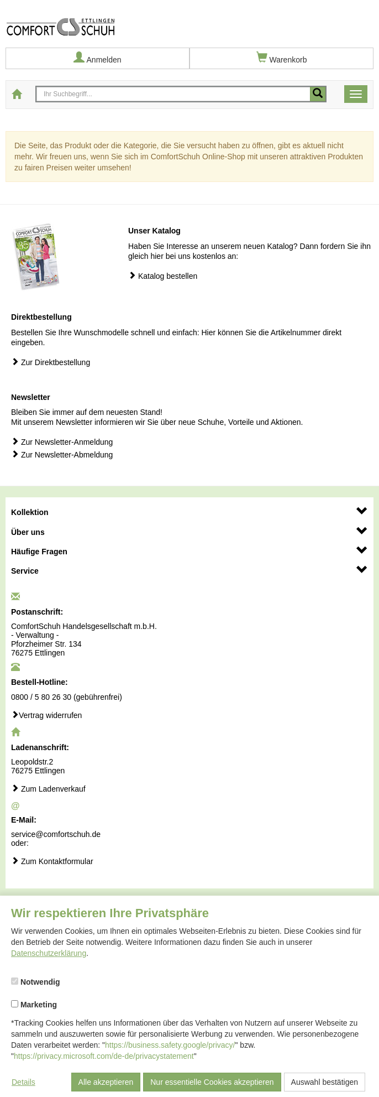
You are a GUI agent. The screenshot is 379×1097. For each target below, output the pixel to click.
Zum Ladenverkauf (48, 788)
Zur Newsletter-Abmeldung (62, 454)
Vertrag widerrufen (46, 715)
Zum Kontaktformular (52, 861)
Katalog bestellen (162, 275)
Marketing (34, 1004)
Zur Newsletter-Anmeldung (62, 441)
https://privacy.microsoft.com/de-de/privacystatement (104, 1056)
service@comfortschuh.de (56, 834)
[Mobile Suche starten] (317, 94)
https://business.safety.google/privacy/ (170, 1045)
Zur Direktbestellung (50, 362)
